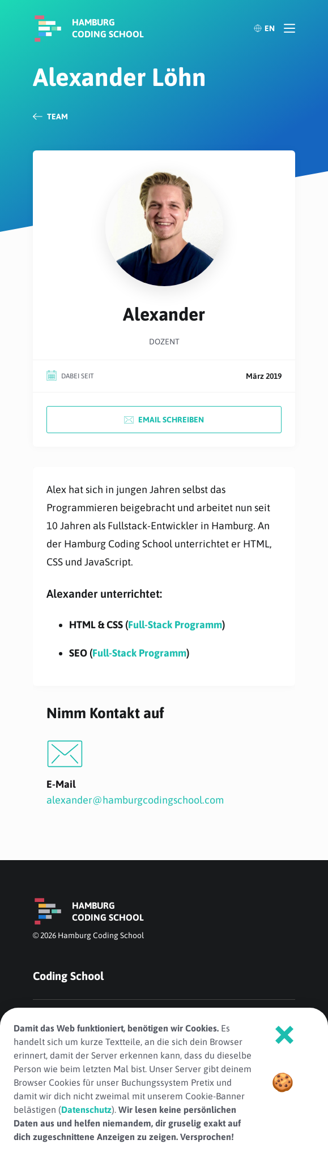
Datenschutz (86, 1109)
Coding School (68, 975)
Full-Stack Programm (175, 625)
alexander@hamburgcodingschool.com (135, 800)
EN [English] (264, 28)
